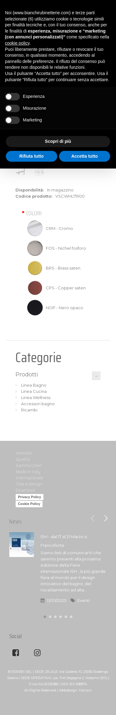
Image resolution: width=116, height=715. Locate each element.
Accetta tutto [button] (84, 156)
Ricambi (29, 409)
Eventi (83, 600)
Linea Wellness (35, 397)
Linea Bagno (33, 385)
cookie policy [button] (17, 43)
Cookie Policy (29, 504)
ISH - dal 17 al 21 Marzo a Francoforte (64, 541)
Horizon (85, 690)
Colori (34, 213)
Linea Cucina (34, 391)
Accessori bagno (38, 403)
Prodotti (26, 374)
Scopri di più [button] (58, 141)
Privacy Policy (29, 497)
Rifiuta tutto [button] (31, 156)
